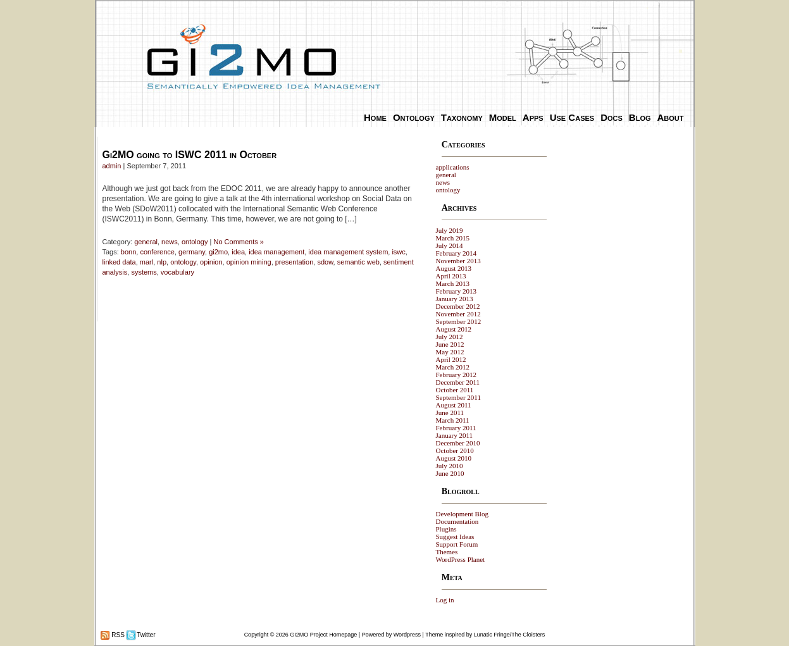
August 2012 (454, 329)
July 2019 (449, 230)
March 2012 (452, 367)
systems (143, 272)
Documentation (457, 521)
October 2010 (455, 450)
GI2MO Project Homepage (323, 634)
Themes (447, 552)
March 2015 (452, 238)
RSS (117, 634)
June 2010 (450, 473)
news (169, 241)
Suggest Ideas (455, 536)
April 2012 (451, 359)
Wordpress (407, 634)
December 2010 (458, 443)
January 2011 (454, 435)
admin (112, 166)
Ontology (414, 117)
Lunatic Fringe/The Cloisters (509, 634)
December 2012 (458, 306)
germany (191, 252)
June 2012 (450, 344)
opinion (211, 262)
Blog (640, 117)
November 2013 (458, 260)
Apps (533, 117)
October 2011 (455, 390)
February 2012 (456, 374)
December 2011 (458, 382)
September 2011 (458, 397)
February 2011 (456, 428)
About (670, 117)
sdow (325, 262)
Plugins (446, 529)
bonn (128, 252)
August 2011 (453, 405)
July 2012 (449, 336)
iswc (398, 252)
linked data (119, 262)
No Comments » (238, 241)
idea (238, 252)
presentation (294, 262)
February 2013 (456, 291)
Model (502, 117)
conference (157, 252)
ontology (195, 241)
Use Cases (572, 117)
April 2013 (451, 276)
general (146, 241)
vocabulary (177, 272)
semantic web (358, 262)
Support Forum (457, 544)
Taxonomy (462, 117)
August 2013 (454, 268)
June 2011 (450, 412)
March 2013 (452, 283)
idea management (276, 252)
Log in (445, 600)
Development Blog (462, 514)
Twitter (145, 634)
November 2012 (458, 314)
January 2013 (454, 298)
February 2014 (456, 253)
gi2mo (218, 252)
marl (146, 262)
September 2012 (458, 321)
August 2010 (454, 458)
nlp (161, 262)
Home (375, 117)
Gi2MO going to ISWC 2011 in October (190, 154)
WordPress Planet (460, 559)
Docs (611, 117)
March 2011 (452, 420)
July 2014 (449, 245)
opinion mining (249, 262)
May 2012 (450, 352)
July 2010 (449, 465)
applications (452, 167)
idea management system (348, 252)
